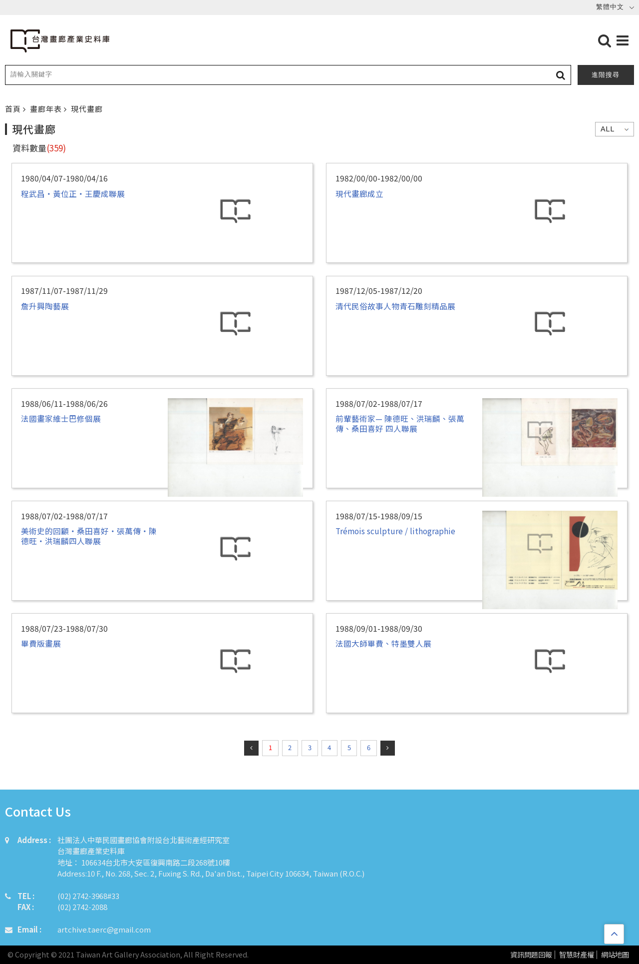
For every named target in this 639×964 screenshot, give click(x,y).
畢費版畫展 (41, 643)
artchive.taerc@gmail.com (104, 929)
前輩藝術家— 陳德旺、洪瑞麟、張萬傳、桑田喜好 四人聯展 (399, 423)
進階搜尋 (606, 74)
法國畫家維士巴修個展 (61, 418)
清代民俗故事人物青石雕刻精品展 (395, 305)
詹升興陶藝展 (45, 305)
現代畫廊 (87, 108)
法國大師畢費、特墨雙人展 (383, 643)
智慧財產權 (576, 955)
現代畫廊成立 (359, 193)
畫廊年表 (47, 108)
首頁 (14, 108)
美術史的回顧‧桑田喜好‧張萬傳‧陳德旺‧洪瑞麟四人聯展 (89, 535)
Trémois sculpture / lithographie (395, 530)
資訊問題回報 (531, 955)
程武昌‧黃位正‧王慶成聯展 (73, 193)
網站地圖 (615, 955)
